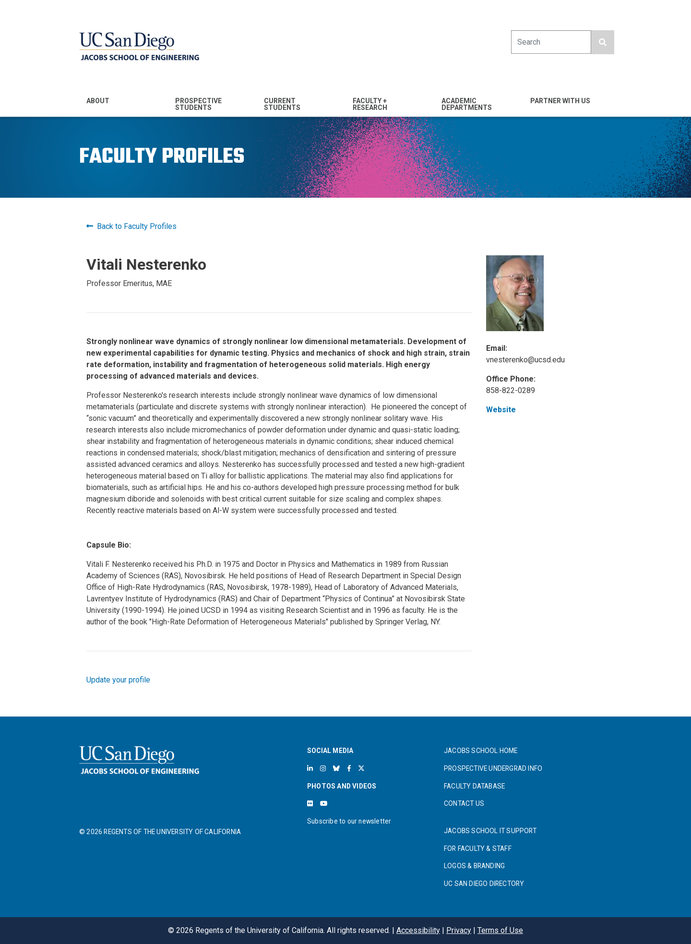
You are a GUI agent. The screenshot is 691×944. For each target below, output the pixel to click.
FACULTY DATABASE (474, 786)
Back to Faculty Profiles (131, 226)
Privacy (458, 930)
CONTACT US (464, 803)
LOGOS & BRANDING (474, 866)
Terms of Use (500, 930)
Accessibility (418, 930)
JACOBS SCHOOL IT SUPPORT (490, 831)
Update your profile (118, 679)
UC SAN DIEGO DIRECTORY (484, 883)
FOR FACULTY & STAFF (478, 848)
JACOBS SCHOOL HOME (481, 750)
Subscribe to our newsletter (349, 821)
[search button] (602, 42)
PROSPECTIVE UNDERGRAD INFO (493, 768)
